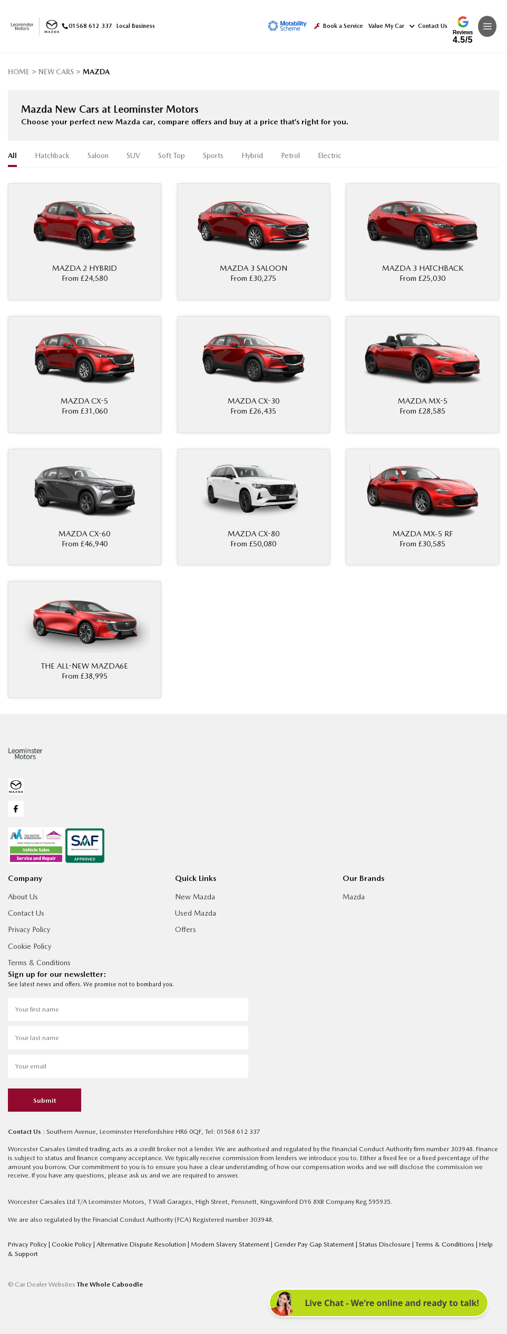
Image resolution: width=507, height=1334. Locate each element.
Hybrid (252, 155)
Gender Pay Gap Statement (308, 1243)
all (12, 155)
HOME (18, 71)
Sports (213, 155)
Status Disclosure (377, 1243)
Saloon (98, 155)
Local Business (133, 26)
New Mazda (195, 895)
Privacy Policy (29, 928)
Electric (330, 155)
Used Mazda (195, 912)
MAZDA (95, 71)
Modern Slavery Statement (226, 1243)
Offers (185, 928)
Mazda (354, 895)
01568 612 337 (85, 26)
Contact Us (428, 26)
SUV (133, 155)
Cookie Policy (29, 945)
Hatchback (52, 155)
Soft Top (171, 155)
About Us (23, 895)
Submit (44, 1099)
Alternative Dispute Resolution (139, 1243)
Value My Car (386, 26)
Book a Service (338, 26)
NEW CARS (55, 71)
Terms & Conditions (39, 961)
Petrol (290, 155)
